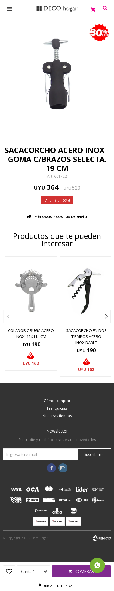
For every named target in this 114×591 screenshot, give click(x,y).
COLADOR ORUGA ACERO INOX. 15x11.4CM (31, 333)
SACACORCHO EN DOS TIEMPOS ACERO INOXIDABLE (86, 336)
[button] (106, 316)
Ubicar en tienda (57, 585)
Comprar (84, 571)
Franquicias (57, 408)
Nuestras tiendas (57, 415)
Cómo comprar (57, 400)
